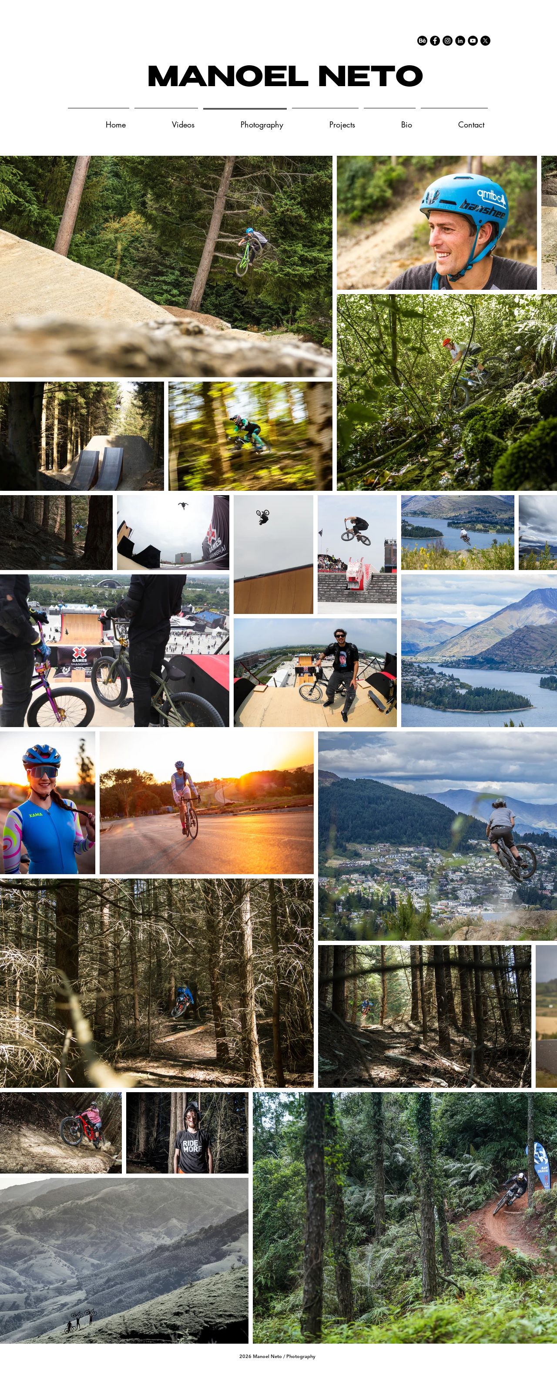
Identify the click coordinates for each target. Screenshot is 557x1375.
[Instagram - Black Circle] (448, 41)
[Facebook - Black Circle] (435, 41)
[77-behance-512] (422, 41)
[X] (485, 41)
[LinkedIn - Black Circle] (460, 41)
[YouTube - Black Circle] (473, 41)
